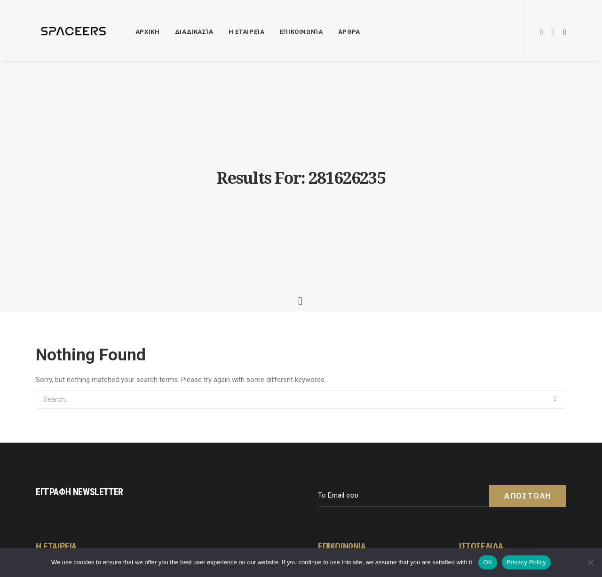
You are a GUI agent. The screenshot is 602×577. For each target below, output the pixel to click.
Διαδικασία (194, 31)
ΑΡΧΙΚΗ (147, 31)
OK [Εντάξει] (487, 562)
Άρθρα (349, 31)
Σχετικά (480, 479)
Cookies (480, 464)
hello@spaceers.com (358, 451)
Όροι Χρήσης (488, 437)
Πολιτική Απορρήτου (500, 451)
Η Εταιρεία (247, 31)
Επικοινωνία (301, 31)
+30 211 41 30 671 (354, 464)
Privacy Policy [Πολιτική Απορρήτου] (526, 562)
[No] (590, 562)
